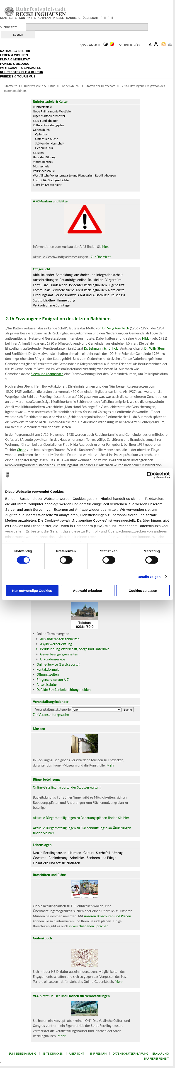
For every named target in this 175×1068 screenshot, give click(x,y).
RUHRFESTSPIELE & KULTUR (21, 72)
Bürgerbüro (113, 280)
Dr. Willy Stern (154, 348)
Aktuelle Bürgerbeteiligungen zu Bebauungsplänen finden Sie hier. (81, 818)
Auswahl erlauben (87, 591)
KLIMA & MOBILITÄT (15, 59)
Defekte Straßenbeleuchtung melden (63, 689)
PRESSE (58, 18)
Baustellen (95, 280)
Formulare (40, 285)
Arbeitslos (77, 858)
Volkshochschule (44, 171)
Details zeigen (149, 577)
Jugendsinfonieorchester (49, 116)
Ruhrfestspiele (42, 107)
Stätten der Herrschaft (100, 86)
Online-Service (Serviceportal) (58, 664)
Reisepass (118, 295)
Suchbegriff (8, 27)
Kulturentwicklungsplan (48, 125)
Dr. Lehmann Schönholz (101, 348)
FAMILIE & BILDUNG (14, 63)
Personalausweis (67, 295)
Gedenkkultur (44, 148)
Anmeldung (64, 275)
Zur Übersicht (101, 257)
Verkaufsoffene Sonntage (51, 305)
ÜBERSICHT (91, 18)
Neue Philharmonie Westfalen (52, 111)
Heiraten (74, 853)
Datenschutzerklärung (130, 1053)
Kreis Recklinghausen (91, 290)
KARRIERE (73, 18)
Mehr (111, 765)
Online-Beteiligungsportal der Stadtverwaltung (67, 787)
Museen (38, 153)
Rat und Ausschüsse (94, 295)
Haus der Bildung (44, 157)
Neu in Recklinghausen (49, 853)
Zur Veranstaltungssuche (51, 714)
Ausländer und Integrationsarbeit (98, 275)
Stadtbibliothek (43, 162)
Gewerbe (39, 858)
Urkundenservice (52, 659)
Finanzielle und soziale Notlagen (56, 863)
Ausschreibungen (45, 280)
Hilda (146, 338)
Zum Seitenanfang (22, 1053)
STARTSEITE (8, 18)
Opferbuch (42, 134)
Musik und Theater (45, 121)
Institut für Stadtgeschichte (51, 180)
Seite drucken (52, 1053)
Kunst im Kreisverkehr (47, 185)
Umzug (117, 853)
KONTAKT (25, 18)
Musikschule (41, 166)
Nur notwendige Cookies (32, 591)
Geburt (88, 853)
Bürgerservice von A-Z (52, 679)
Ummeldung (66, 300)
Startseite (11, 86)
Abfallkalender (43, 275)
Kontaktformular (48, 669)
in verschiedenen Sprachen (88, 926)
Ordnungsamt (43, 295)
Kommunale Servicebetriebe (54, 290)
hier (105, 246)
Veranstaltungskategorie (53, 709)
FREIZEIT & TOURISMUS (17, 76)
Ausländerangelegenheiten (60, 639)
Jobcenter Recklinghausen (88, 285)
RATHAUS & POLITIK (15, 51)
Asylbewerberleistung (56, 644)
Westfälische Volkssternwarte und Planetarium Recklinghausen (74, 175)
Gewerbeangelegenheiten (59, 654)
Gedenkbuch (70, 86)
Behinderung (58, 858)
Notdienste (116, 290)
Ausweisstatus (46, 684)
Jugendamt (116, 285)
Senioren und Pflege (101, 858)
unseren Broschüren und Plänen (107, 916)
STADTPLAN (42, 18)
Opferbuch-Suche (46, 139)
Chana (21, 450)
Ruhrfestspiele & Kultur (39, 86)
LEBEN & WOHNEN (14, 55)
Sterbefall (103, 853)
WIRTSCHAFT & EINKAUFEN (20, 68)
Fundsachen (58, 285)
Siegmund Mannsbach (47, 374)
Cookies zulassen (143, 591)
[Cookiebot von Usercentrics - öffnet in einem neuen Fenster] (150, 474)
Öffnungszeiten (47, 674)
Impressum (98, 1053)
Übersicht (76, 1053)
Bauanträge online (73, 280)
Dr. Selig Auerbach (115, 328)
